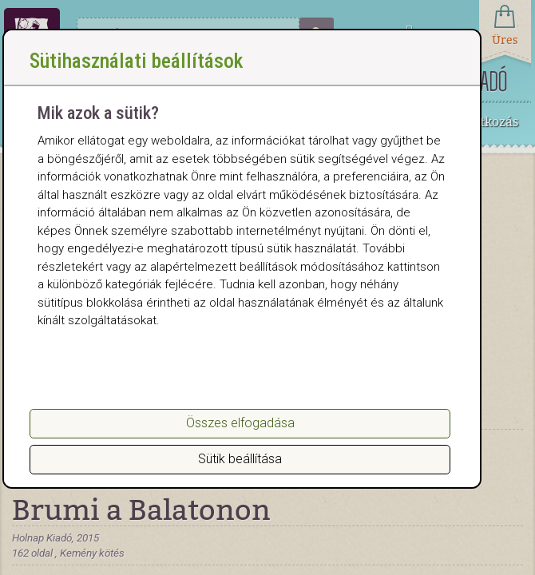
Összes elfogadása (240, 422)
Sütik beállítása (240, 458)
